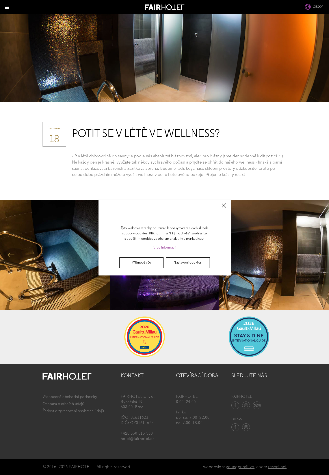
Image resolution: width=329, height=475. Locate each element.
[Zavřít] (224, 205)
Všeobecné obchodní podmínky (70, 397)
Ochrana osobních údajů (63, 404)
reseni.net (277, 467)
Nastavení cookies (187, 262)
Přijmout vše (141, 262)
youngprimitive (240, 467)
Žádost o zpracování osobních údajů (73, 411)
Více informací (164, 247)
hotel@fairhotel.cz (137, 439)
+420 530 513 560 (137, 434)
